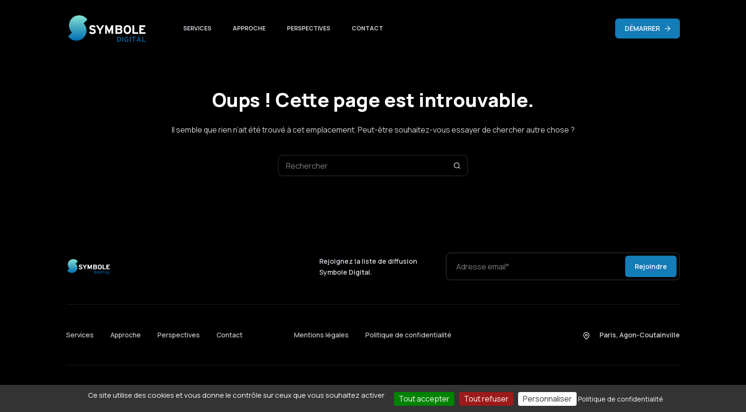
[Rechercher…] (362, 165)
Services (197, 28)
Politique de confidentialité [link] (620, 398)
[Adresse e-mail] (534, 266)
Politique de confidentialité (408, 334)
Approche (249, 28)
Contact (367, 28)
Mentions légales (321, 334)
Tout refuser (486, 398)
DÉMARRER (647, 28)
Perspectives (308, 28)
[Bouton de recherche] (457, 165)
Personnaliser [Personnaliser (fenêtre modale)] (547, 398)
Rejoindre (651, 266)
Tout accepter (424, 398)
